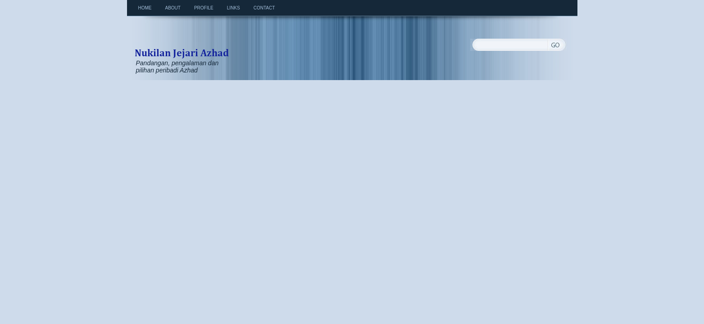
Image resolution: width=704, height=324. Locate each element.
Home (145, 7)
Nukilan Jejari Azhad (181, 43)
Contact (264, 7)
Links (233, 7)
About (173, 7)
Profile (203, 7)
